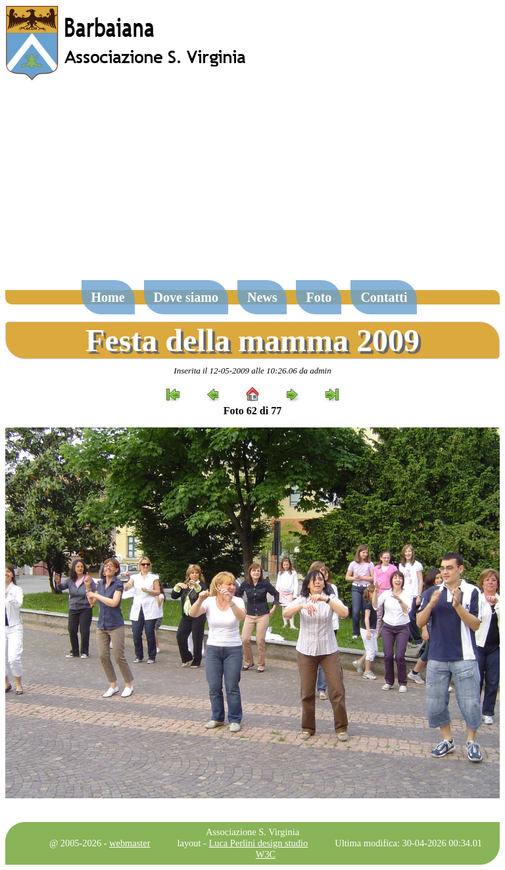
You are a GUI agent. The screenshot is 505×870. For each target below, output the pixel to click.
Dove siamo (186, 297)
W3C (266, 854)
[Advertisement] (252, 187)
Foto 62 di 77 (252, 410)
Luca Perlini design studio (258, 843)
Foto (318, 297)
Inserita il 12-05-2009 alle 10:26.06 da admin (252, 370)
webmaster (129, 843)
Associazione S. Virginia (252, 832)
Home (108, 297)
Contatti (383, 297)
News (262, 297)
